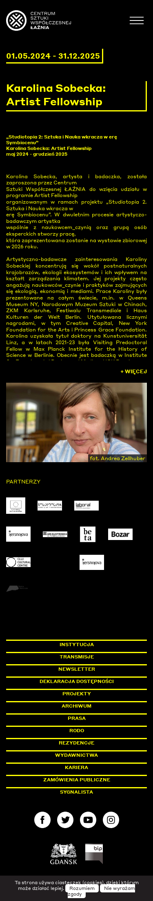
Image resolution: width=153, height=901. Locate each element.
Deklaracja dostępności (77, 681)
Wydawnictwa (76, 755)
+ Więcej (133, 371)
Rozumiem (82, 888)
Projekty (76, 694)
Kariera (76, 767)
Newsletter (76, 669)
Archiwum (76, 706)
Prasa (77, 718)
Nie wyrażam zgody (101, 891)
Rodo (76, 730)
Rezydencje (76, 743)
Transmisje (103, 657)
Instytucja (77, 644)
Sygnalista (76, 792)
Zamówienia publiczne (95, 780)
